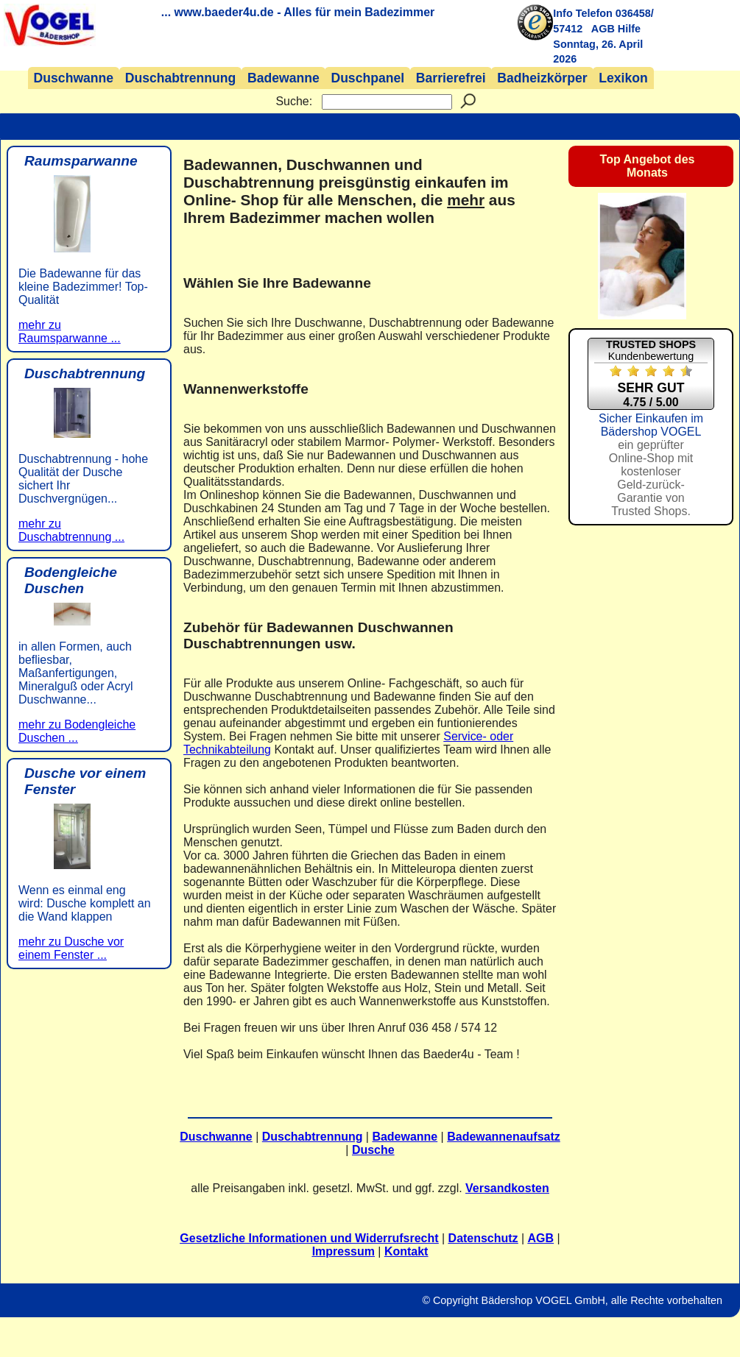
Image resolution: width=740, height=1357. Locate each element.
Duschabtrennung (180, 78)
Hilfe (629, 29)
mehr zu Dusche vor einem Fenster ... (71, 948)
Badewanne (283, 78)
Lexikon (623, 78)
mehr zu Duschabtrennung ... (71, 530)
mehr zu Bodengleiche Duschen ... (76, 731)
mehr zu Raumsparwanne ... (69, 331)
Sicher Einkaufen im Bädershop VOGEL (651, 464)
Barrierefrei (451, 78)
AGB (603, 29)
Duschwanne (74, 78)
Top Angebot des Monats (647, 166)
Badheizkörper (542, 78)
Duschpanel (367, 78)
